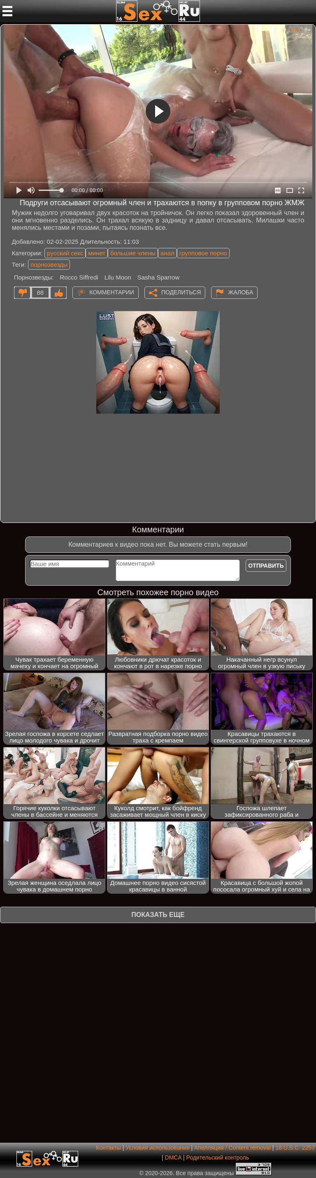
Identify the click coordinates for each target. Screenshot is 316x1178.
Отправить (266, 565)
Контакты (108, 1147)
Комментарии (111, 292)
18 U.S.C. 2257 (295, 1147)
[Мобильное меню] (7, 11)
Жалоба (240, 292)
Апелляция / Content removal (232, 1147)
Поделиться (181, 292)
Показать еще (157, 914)
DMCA (173, 1157)
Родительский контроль (217, 1157)
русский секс (65, 253)
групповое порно (203, 253)
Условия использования (157, 1147)
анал (167, 253)
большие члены (133, 253)
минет (96, 253)
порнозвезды (48, 264)
